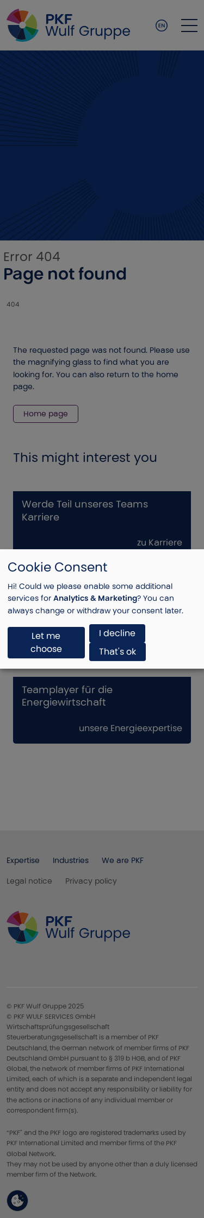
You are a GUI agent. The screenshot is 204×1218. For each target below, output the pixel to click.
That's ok (117, 651)
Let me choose (46, 642)
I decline (117, 633)
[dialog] (102, 609)
